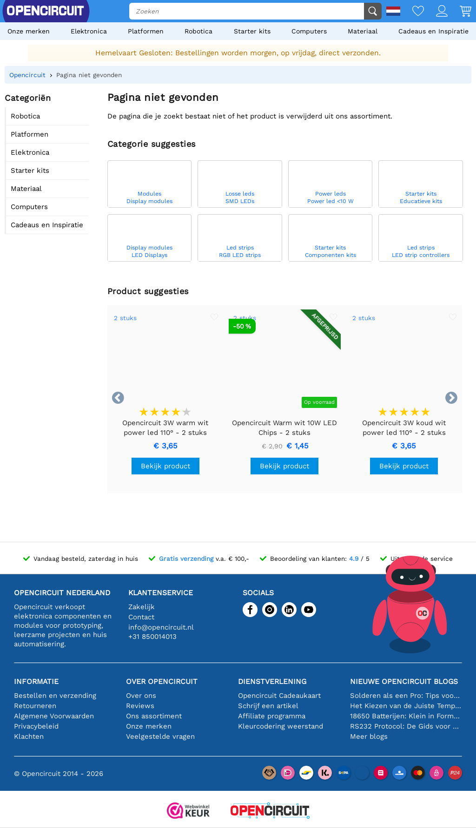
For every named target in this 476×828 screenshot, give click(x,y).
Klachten (29, 736)
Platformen (146, 31)
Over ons (141, 695)
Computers (309, 31)
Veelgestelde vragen (160, 736)
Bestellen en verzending (55, 695)
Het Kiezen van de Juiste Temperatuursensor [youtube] (406, 706)
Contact (141, 617)
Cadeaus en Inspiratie (433, 31)
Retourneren (35, 706)
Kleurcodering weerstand (280, 726)
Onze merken (28, 31)
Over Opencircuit (162, 681)
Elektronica (89, 31)
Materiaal (362, 31)
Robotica (198, 31)
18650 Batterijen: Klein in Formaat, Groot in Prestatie (406, 716)
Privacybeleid (36, 726)
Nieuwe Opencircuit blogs (404, 681)
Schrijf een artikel (268, 706)
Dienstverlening (272, 681)
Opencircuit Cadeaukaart (279, 695)
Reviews (140, 706)
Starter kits (252, 31)
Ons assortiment (154, 716)
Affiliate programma (271, 716)
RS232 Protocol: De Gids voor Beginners (406, 726)
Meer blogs (369, 736)
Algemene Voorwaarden (54, 716)
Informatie (36, 681)
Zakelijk (141, 607)
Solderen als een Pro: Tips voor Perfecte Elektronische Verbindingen (406, 695)
